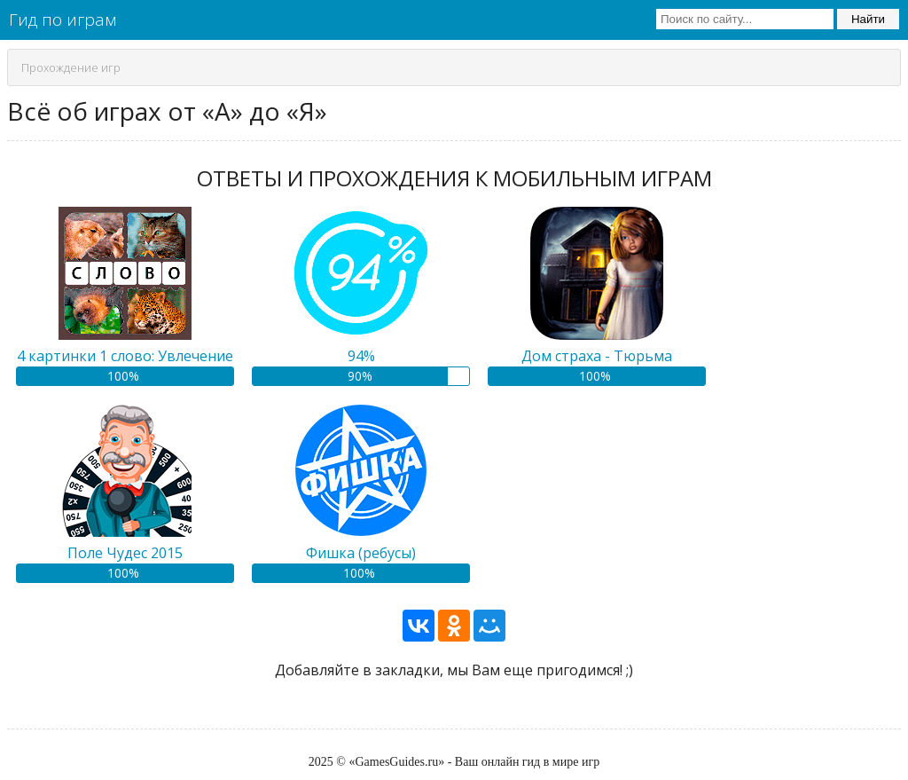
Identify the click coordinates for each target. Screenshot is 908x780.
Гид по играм (62, 19)
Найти (868, 19)
